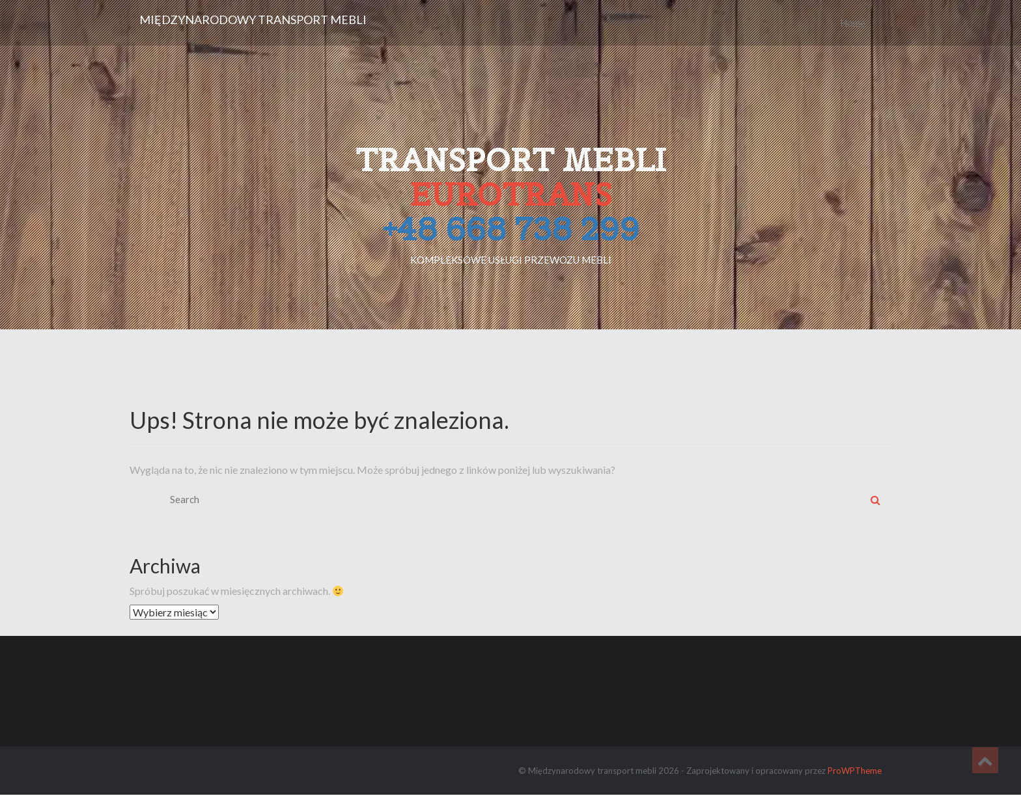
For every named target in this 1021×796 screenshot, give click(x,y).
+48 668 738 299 (510, 229)
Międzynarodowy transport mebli (253, 19)
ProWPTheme (855, 770)
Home (852, 23)
